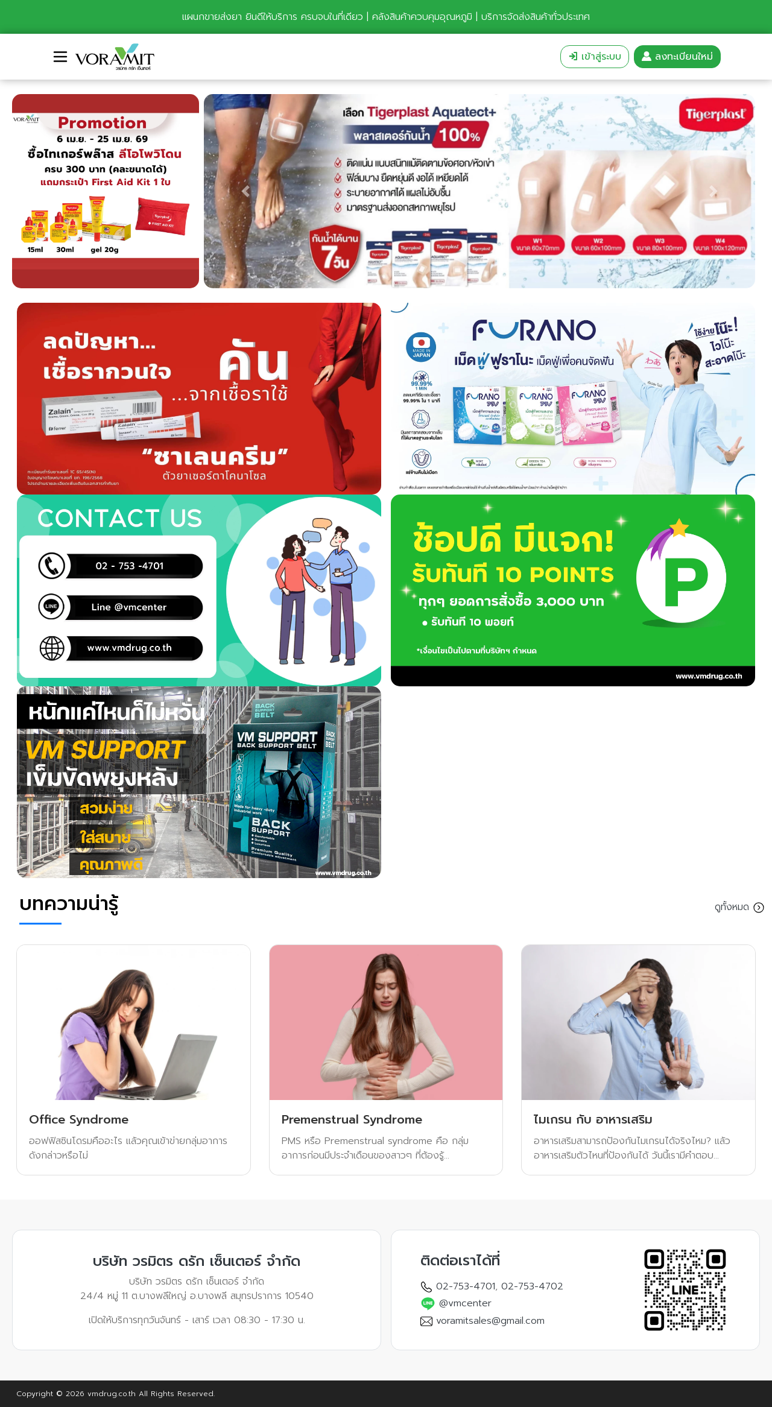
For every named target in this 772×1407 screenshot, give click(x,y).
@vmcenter (465, 1303)
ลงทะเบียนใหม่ (677, 56)
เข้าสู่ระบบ (594, 56)
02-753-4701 (465, 1286)
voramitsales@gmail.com (490, 1321)
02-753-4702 (532, 1286)
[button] (26, 191)
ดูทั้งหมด (740, 908)
